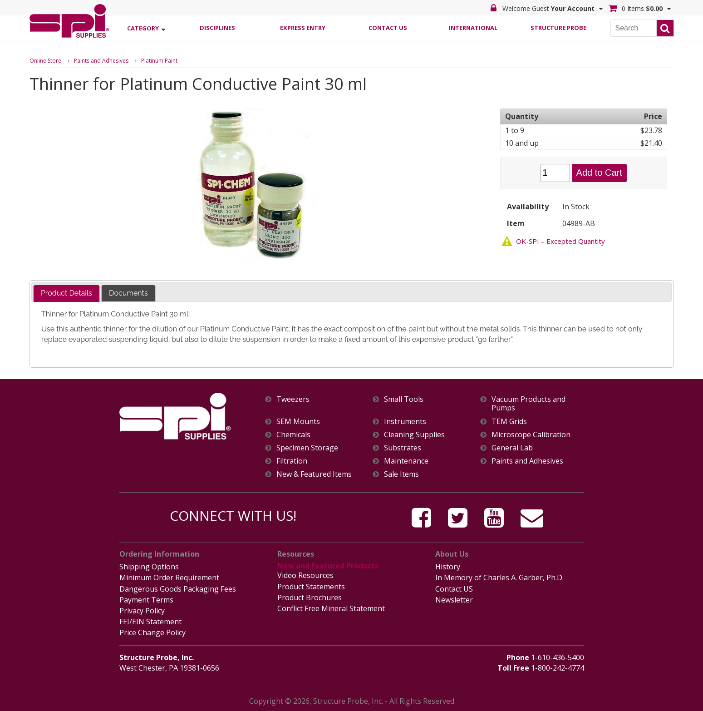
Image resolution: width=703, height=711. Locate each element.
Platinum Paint (159, 60)
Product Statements (311, 587)
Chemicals (293, 434)
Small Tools (403, 399)
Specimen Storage (307, 448)
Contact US (454, 589)
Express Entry (302, 28)
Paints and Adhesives (101, 60)
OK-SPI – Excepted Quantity (560, 241)
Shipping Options (149, 567)
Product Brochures (309, 597)
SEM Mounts (298, 421)
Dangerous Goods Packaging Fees (177, 589)
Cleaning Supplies (414, 434)
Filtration (291, 461)
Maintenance (406, 461)
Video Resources (305, 575)
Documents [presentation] (128, 293)
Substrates (402, 448)
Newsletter (454, 600)
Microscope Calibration (531, 434)
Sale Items (401, 474)
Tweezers (293, 399)
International (473, 28)
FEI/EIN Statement (150, 622)
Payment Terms (146, 600)
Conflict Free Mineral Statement (331, 608)
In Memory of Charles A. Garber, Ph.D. (499, 578)
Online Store (45, 60)
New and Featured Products (328, 566)
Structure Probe (558, 28)
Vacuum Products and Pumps (528, 403)
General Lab (512, 448)
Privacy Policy (142, 611)
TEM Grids (509, 421)
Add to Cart (599, 173)
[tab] (66, 293)
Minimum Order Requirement (169, 578)
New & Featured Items (314, 474)
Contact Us (388, 28)
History (447, 567)
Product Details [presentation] (66, 293)
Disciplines (217, 28)
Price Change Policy (152, 632)
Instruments (405, 421)
